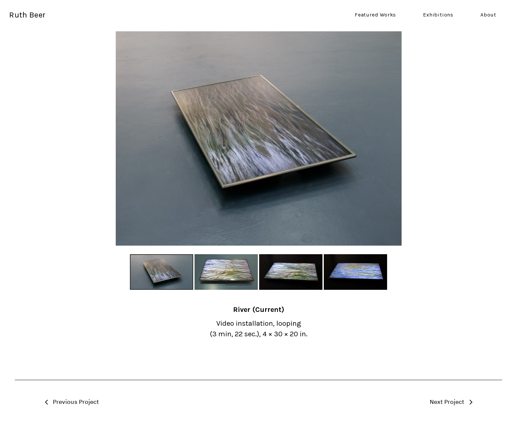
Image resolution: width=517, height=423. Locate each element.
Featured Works (375, 15)
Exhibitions (438, 15)
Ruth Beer (27, 14)
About (488, 15)
